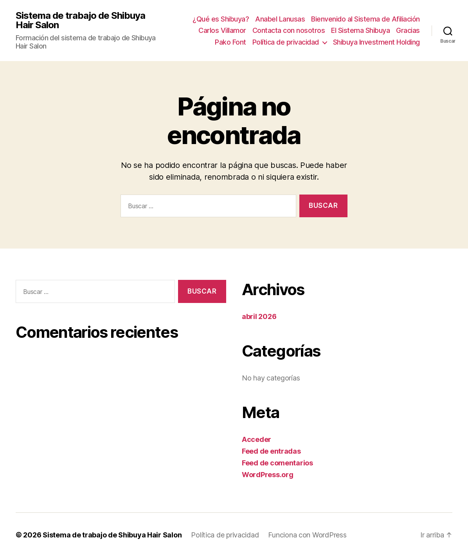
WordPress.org (267, 474)
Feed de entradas (271, 451)
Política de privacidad (285, 42)
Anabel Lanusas (280, 19)
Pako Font (230, 42)
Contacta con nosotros (288, 30)
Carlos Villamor (222, 30)
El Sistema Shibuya (360, 30)
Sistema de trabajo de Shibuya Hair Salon (80, 20)
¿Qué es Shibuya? (221, 19)
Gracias (408, 30)
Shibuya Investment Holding (376, 42)
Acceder (256, 439)
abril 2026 (259, 316)
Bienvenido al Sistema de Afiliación (365, 19)
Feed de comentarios (277, 463)
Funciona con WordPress (307, 535)
